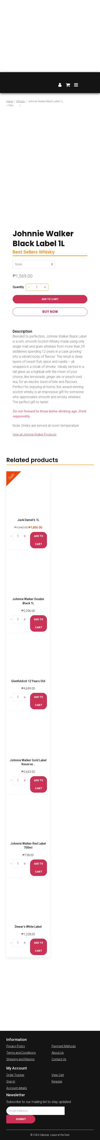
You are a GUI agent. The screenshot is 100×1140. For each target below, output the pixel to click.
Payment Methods (64, 1046)
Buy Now (50, 312)
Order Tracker (15, 1075)
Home (9, 101)
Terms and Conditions (21, 1052)
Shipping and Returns (20, 1059)
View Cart (58, 1075)
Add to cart (50, 299)
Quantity (18, 287)
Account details (16, 1088)
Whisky (20, 101)
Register (57, 1081)
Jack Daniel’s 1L (28, 520)
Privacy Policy (15, 1046)
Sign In (10, 1081)
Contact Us (59, 1059)
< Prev (9, 105)
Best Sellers (25, 252)
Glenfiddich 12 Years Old (28, 681)
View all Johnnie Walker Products (34, 434)
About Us (58, 1052)
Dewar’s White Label (28, 926)
